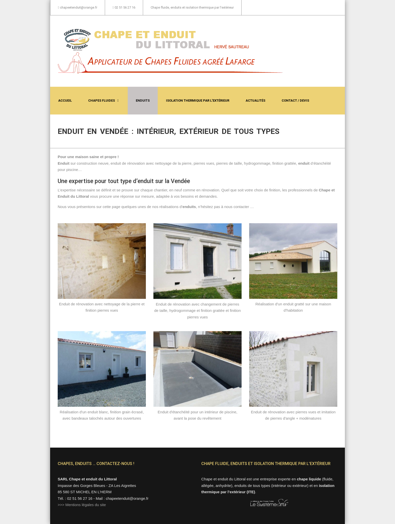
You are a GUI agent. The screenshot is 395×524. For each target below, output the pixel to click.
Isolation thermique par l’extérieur (197, 100)
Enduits (143, 100)
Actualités (255, 100)
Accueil (65, 100)
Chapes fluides (101, 100)
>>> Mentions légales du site (82, 505)
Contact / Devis (295, 100)
